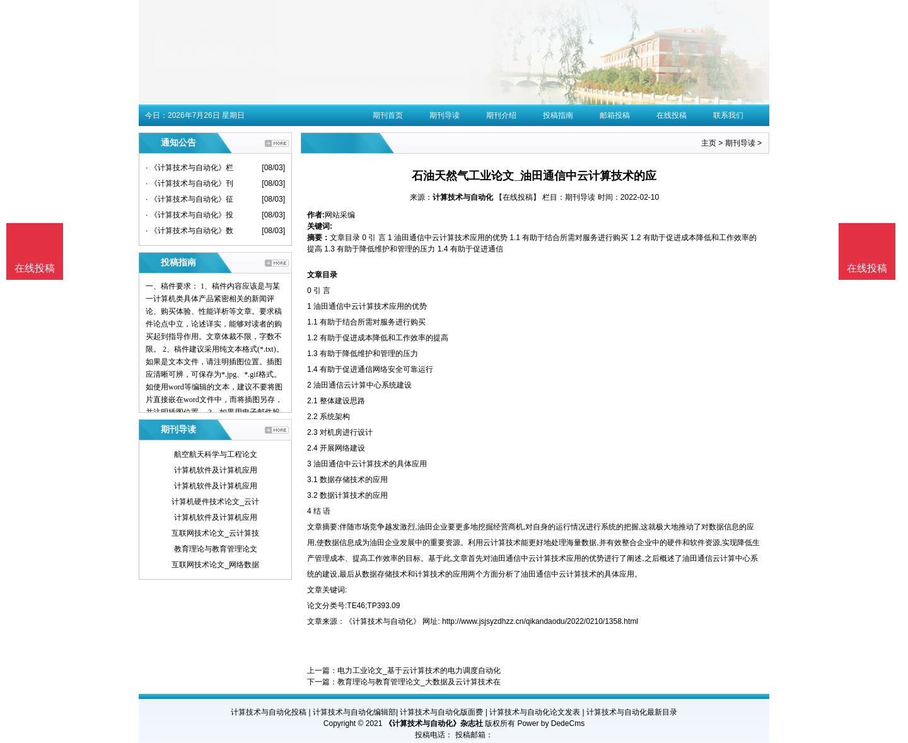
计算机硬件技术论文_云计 (215, 501)
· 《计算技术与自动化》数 (189, 230)
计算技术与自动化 (463, 197)
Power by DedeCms (551, 723)
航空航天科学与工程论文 (215, 454)
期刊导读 (444, 115)
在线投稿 (671, 115)
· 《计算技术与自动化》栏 (189, 167)
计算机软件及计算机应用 (215, 470)
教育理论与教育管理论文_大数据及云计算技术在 (419, 681)
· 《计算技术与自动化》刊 (189, 183)
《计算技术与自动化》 (383, 621)
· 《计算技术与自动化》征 (189, 199)
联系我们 (728, 115)
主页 (708, 143)
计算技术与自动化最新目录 (631, 712)
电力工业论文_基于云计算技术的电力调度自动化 (419, 670)
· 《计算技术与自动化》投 (189, 214)
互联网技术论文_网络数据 (215, 564)
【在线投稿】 (517, 197)
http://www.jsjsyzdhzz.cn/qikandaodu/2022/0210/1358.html (540, 621)
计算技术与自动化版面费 (441, 712)
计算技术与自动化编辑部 (354, 712)
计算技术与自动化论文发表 (534, 712)
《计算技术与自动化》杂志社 (434, 723)
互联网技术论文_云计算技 (215, 533)
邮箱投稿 (615, 115)
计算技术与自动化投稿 (268, 712)
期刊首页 (388, 115)
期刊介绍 (501, 115)
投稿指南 (558, 115)
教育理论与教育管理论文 (215, 548)
